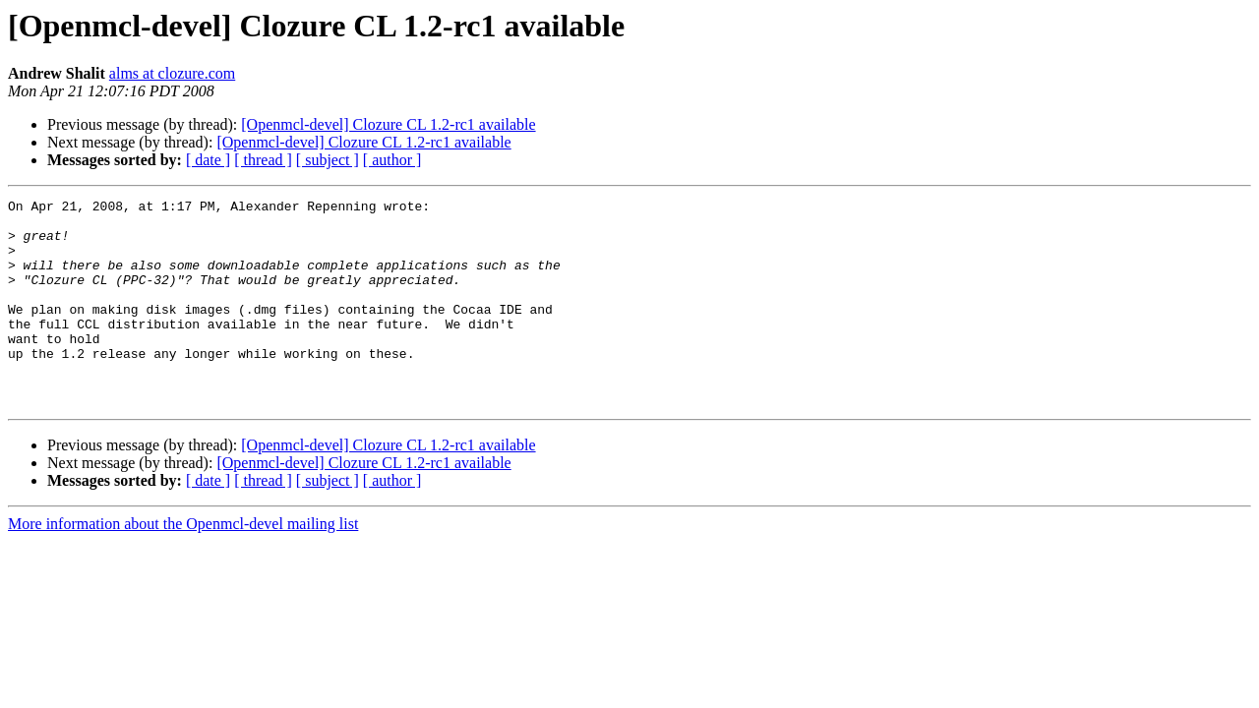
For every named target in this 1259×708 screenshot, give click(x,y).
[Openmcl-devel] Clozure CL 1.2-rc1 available (388, 124)
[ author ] (392, 159)
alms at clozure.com (172, 73)
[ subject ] (327, 159)
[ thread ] (263, 159)
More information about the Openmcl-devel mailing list (183, 565)
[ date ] (208, 159)
